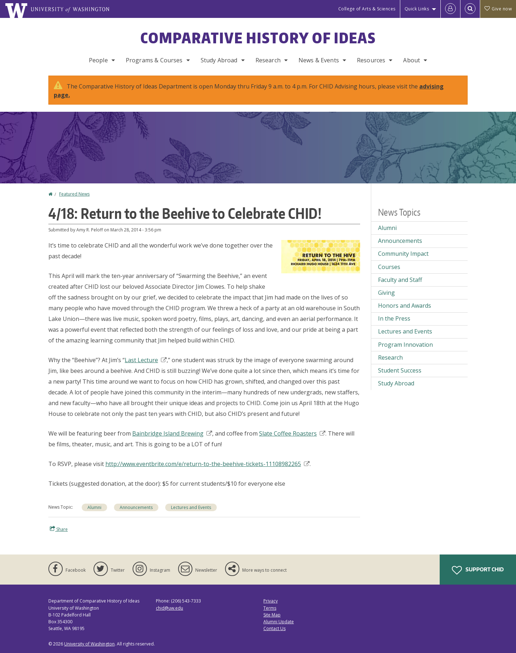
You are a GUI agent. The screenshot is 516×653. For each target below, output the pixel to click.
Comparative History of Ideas (258, 38)
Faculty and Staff (400, 280)
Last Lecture (146, 360)
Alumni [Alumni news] (94, 507)
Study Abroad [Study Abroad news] (396, 383)
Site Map (272, 615)
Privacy (270, 601)
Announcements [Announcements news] (136, 507)
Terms (269, 608)
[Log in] (450, 9)
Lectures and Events (405, 331)
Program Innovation (405, 345)
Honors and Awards (404, 305)
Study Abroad (219, 60)
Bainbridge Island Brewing (172, 433)
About (411, 60)
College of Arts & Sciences (367, 9)
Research (268, 60)
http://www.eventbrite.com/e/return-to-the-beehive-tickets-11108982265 (207, 464)
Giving (386, 293)
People (98, 60)
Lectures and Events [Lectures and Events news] (191, 507)
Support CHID (478, 570)
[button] (320, 256)
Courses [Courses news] (389, 267)
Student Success (399, 370)
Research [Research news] (390, 357)
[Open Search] (470, 9)
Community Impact (403, 254)
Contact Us (274, 628)
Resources (371, 60)
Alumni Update (278, 622)
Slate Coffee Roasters (292, 433)
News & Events (318, 60)
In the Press (394, 318)
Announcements (400, 241)
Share (59, 529)
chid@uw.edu (169, 608)
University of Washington (89, 644)
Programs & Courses (154, 60)
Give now (498, 9)
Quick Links (417, 9)
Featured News (74, 194)
